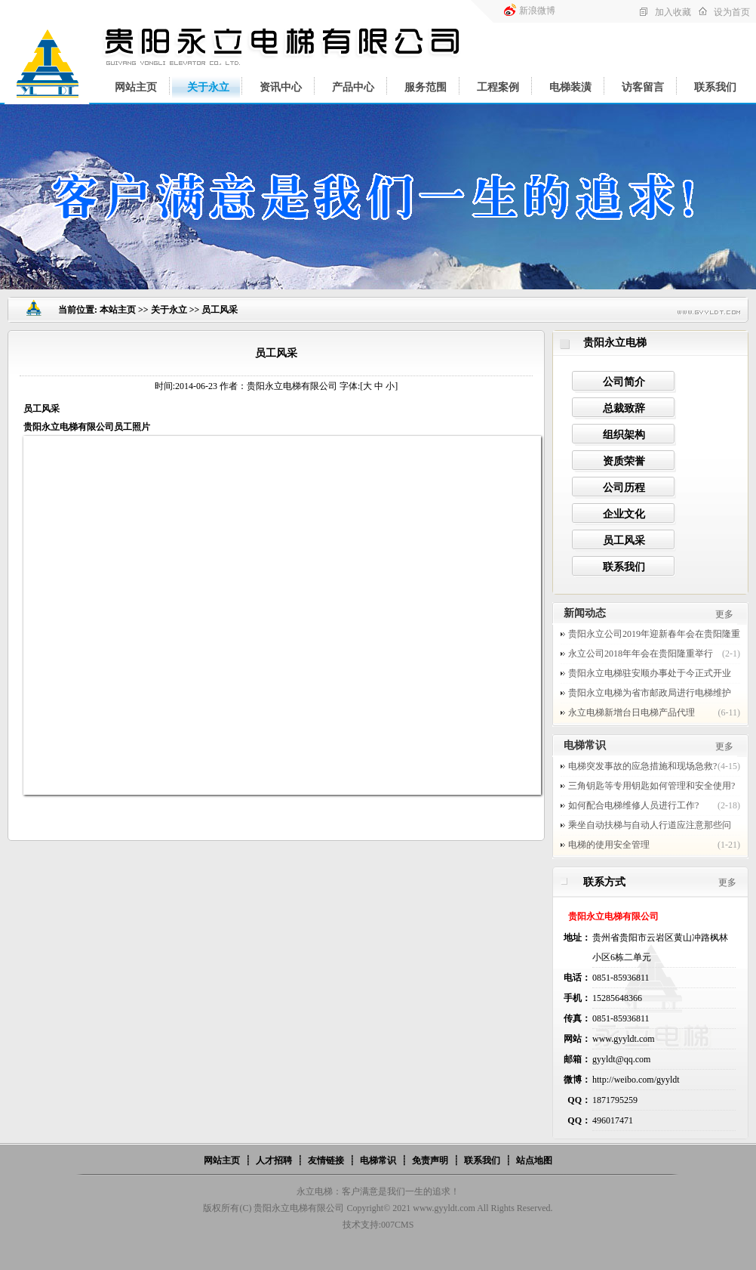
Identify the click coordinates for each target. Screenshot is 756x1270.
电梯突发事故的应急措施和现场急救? (642, 766)
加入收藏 (673, 12)
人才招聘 (274, 1160)
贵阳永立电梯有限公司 (299, 1208)
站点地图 (534, 1160)
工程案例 (498, 87)
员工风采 (624, 540)
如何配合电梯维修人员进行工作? (633, 805)
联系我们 (715, 87)
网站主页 (136, 87)
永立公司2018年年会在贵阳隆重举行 (640, 653)
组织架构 (624, 434)
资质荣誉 (624, 461)
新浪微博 (537, 10)
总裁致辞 (624, 408)
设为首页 (732, 12)
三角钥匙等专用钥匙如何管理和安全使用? (651, 785)
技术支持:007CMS (378, 1224)
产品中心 (353, 87)
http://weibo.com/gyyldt (636, 1079)
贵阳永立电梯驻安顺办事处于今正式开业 (649, 673)
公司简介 (624, 382)
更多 (724, 614)
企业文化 (624, 514)
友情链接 (326, 1160)
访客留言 (643, 87)
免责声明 (430, 1160)
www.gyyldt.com (444, 1208)
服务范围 (425, 87)
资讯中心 (281, 87)
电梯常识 (378, 1160)
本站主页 (118, 309)
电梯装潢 (570, 87)
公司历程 (624, 487)
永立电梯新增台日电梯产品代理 (631, 712)
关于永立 (208, 87)
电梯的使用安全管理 (609, 844)
